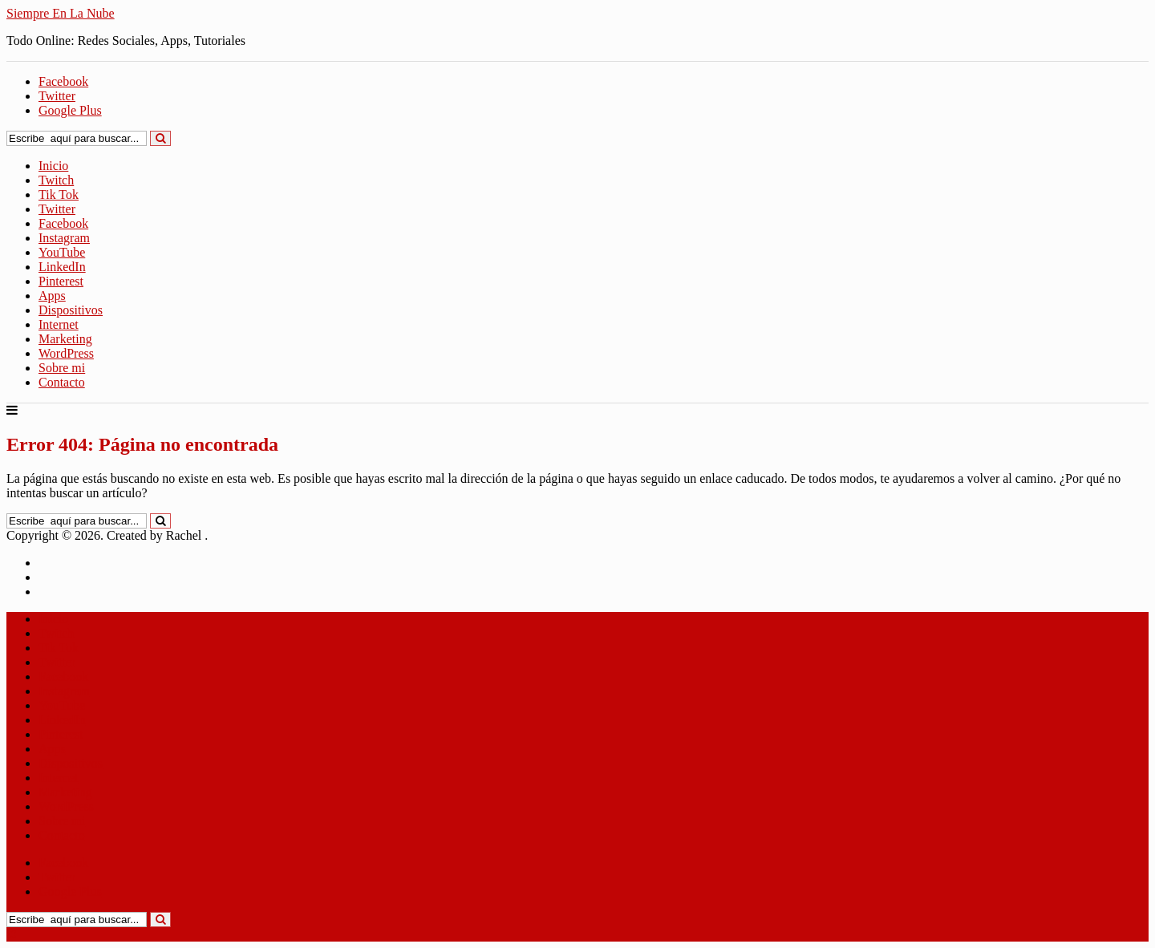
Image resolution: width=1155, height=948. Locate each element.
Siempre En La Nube (60, 13)
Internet (58, 324)
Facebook (63, 223)
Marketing (65, 339)
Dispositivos (70, 310)
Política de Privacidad (94, 562)
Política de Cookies (88, 591)
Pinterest (60, 281)
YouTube (61, 252)
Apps (52, 295)
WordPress (66, 353)
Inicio (53, 165)
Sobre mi (61, 368)
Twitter (56, 209)
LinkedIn (62, 266)
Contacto (61, 382)
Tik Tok (58, 194)
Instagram (64, 238)
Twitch (56, 180)
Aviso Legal (69, 577)
